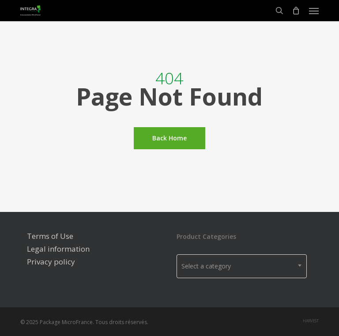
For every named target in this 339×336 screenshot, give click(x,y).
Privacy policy (51, 261)
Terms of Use (50, 236)
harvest (311, 321)
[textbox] (241, 266)
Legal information (58, 248)
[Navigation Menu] (314, 10)
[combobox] (241, 266)
